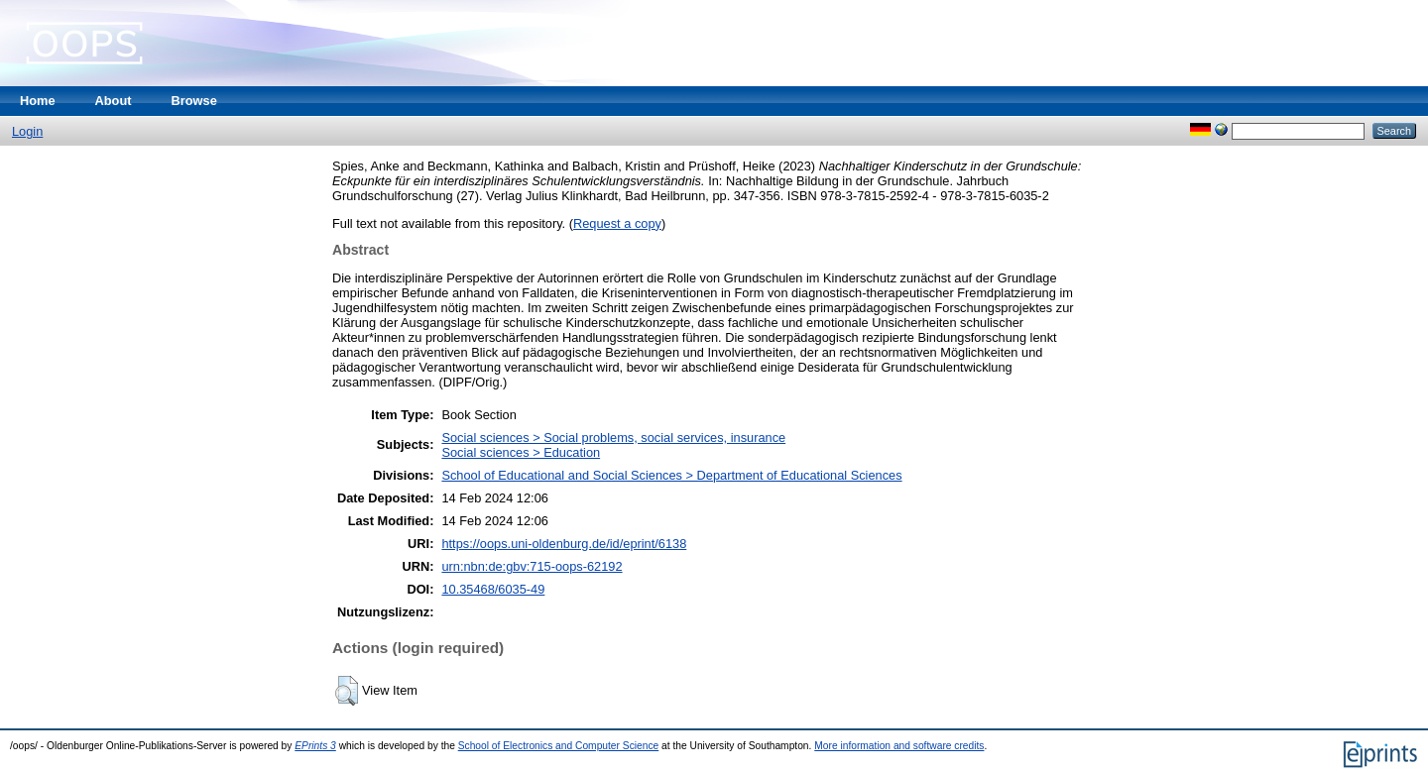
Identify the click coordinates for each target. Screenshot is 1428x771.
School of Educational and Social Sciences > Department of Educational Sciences (671, 475)
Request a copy (617, 223)
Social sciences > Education (520, 452)
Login (27, 131)
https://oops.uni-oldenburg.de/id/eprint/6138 (563, 543)
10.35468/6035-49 (492, 589)
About (113, 100)
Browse (194, 100)
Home (38, 100)
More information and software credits (899, 745)
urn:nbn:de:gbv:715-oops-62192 (531, 566)
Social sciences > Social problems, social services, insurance (613, 437)
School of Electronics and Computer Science (558, 745)
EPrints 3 (315, 745)
